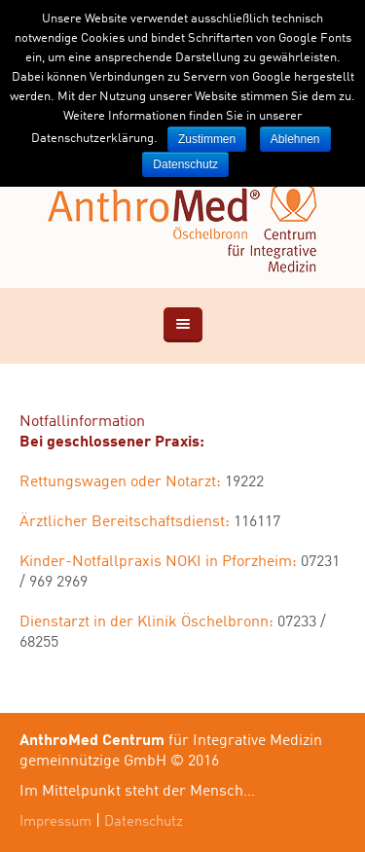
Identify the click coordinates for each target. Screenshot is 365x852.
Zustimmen (207, 139)
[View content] (183, 324)
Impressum (55, 822)
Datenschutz (143, 822)
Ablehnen (295, 139)
